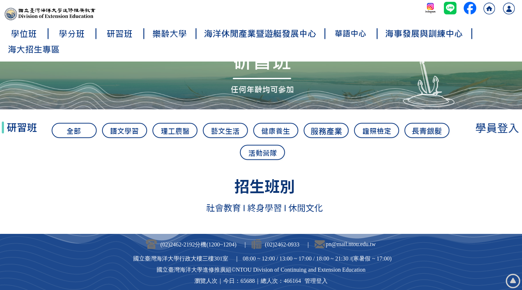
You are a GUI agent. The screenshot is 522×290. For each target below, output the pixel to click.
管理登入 (316, 281)
